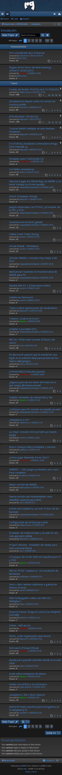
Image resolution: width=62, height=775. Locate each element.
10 (49, 123)
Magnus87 (23, 119)
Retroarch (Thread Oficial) (24, 648)
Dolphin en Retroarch (21, 297)
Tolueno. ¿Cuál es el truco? (24, 318)
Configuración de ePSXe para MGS (28, 522)
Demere (22, 618)
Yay (20, 503)
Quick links (3, 14)
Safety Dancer (25, 92)
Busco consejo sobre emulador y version (32, 447)
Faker (21, 604)
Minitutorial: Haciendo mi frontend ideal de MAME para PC (33, 273)
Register (26, 19)
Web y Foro (22, 58)
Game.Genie (24, 161)
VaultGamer (24, 577)
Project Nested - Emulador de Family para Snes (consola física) (33, 546)
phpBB (22, 766)
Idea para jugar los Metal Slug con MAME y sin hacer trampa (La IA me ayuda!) (35, 183)
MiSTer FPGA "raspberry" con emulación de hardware (33, 572)
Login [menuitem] (55, 14)
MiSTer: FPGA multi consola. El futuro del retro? (32, 341)
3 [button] (32, 40)
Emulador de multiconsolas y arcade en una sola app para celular (33, 534)
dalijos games (24, 487)
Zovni (21, 346)
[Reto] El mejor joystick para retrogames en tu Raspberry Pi (34, 708)
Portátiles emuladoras (21, 169)
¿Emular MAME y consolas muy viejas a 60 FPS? (33, 259)
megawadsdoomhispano (29, 187)
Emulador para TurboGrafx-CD (26, 158)
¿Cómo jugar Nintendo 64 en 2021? (29, 457)
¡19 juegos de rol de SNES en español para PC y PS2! (35, 558)
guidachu (23, 450)
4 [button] (36, 40)
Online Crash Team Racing (24, 234)
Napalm (22, 321)
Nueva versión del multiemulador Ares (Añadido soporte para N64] (30, 498)
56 (60, 95)
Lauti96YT (23, 713)
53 (49, 95)
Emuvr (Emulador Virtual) (23, 196)
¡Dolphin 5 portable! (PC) (23, 329)
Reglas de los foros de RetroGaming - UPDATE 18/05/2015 (30, 69)
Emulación (9, 30)
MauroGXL (23, 539)
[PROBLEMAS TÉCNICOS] (23, 116)
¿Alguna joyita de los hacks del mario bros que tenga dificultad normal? (32, 384)
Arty (25, 769)
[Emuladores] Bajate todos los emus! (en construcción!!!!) (32, 103)
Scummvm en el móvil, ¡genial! (25, 222)
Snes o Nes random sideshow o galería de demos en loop (33, 586)
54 (53, 95)
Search (6, 19)
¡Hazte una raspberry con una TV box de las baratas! (34, 510)
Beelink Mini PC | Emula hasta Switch (30, 285)
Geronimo (23, 107)
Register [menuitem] (60, 14)
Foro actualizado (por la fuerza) (26, 52)
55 (56, 95)
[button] (20, 41)
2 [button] (29, 40)
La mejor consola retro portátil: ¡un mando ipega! (33, 433)
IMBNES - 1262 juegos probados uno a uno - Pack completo (34, 471)
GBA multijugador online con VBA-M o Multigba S (30, 599)
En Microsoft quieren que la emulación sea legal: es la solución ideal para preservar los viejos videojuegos (33, 358)
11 (53, 123)
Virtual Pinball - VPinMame (24, 246)
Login (16, 19)
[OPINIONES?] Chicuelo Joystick (27, 371)
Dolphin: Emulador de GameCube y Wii (30, 397)
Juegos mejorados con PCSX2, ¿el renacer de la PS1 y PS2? (34, 208)
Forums (8, 14)
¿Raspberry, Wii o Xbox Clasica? (27, 694)
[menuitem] (59, 24)
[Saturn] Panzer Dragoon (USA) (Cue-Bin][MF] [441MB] (35, 613)
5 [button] (40, 40)
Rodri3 (22, 172)
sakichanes (23, 56)
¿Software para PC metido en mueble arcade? (35, 409)
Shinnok (22, 73)
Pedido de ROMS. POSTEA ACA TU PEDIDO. (34, 89)
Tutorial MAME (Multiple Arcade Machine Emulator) (32, 130)
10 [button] (47, 40)
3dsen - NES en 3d (19, 625)
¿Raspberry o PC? (19, 419)
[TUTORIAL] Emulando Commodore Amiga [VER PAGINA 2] (33, 145)
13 (60, 123)
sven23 (22, 237)
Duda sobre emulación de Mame (27, 673)
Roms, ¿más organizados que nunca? (30, 636)
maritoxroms (24, 423)
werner (22, 590)
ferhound (23, 628)
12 (56, 123)
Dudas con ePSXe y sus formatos (28, 684)
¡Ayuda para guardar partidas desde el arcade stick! (35, 661)
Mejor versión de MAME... (23, 484)
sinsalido (22, 475)
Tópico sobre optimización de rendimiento (33, 308)
